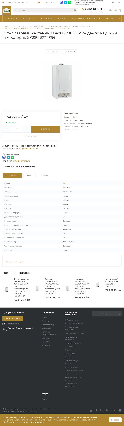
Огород (68, 350)
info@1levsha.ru (46, 2)
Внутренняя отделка (74, 324)
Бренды (45, 338)
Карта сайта (47, 341)
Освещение (70, 354)
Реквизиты (46, 328)
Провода (68, 357)
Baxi (74, 117)
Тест (66, 374)
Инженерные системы (74, 333)
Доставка (46, 321)
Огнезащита (70, 347)
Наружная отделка (73, 343)
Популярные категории (71, 313)
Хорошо (115, 420)
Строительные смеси (74, 370)
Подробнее (38, 422)
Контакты (46, 345)
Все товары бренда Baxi (15, 262)
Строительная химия (74, 367)
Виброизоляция (72, 320)
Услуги (45, 394)
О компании (48, 312)
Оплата (45, 318)
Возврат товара (48, 325)
